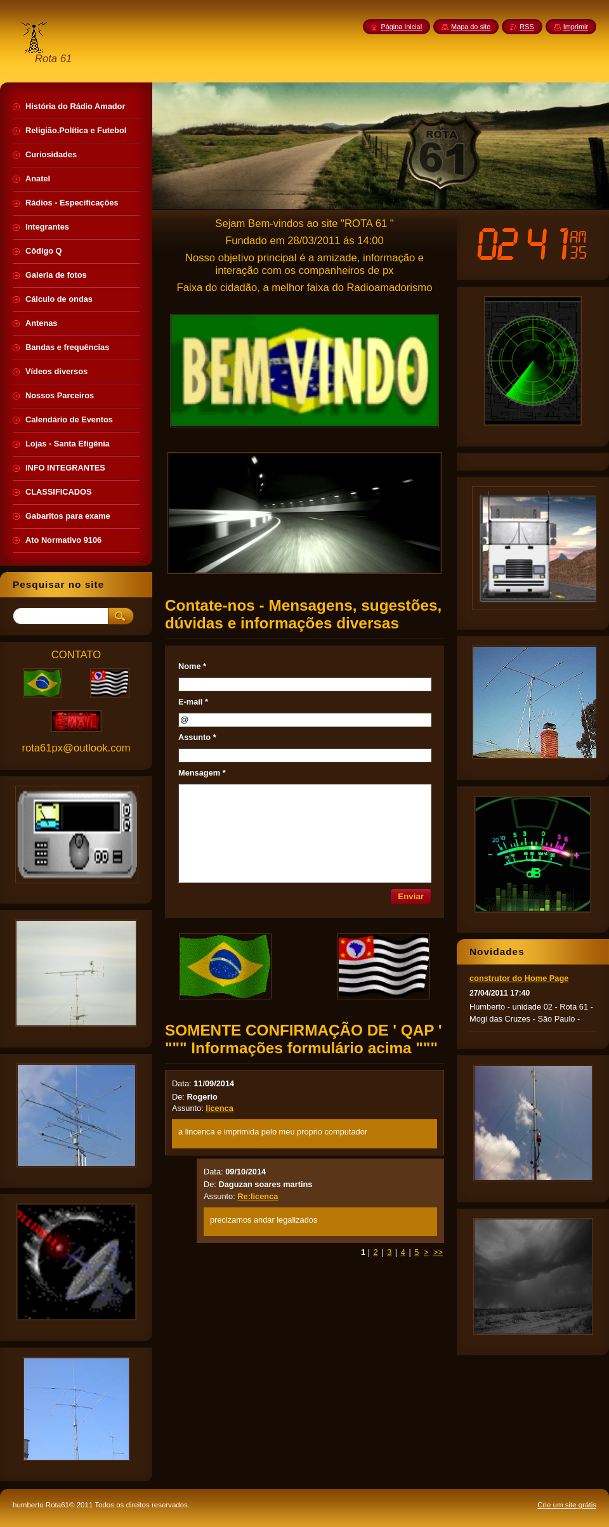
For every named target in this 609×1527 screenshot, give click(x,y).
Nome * (192, 666)
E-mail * (193, 701)
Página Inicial (401, 26)
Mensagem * (202, 772)
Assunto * (197, 737)
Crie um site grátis (566, 1505)
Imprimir (575, 26)
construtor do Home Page (518, 978)
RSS (527, 26)
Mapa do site (470, 26)
